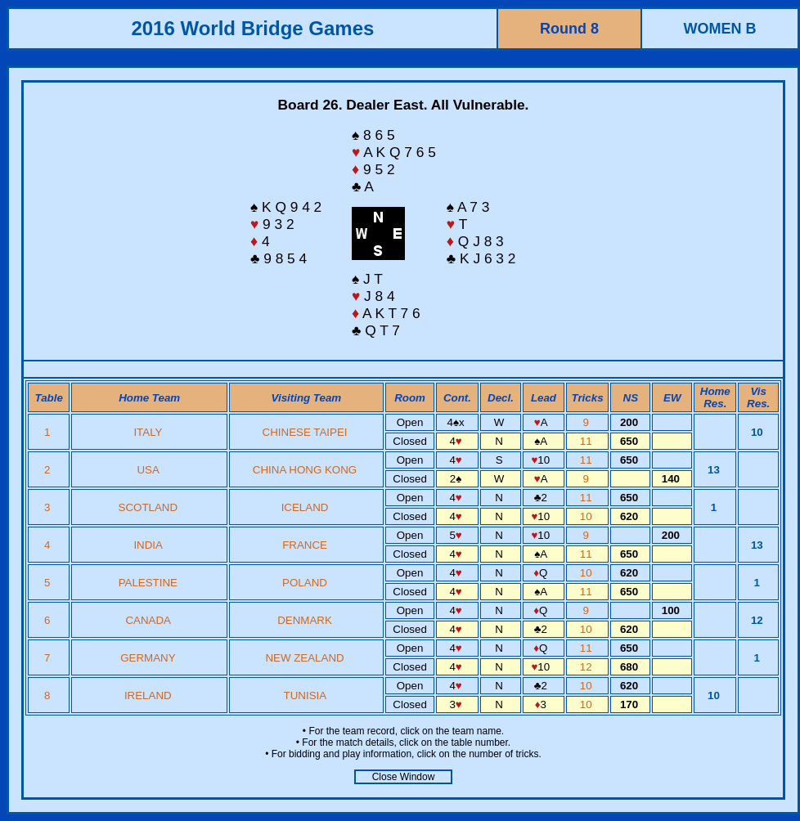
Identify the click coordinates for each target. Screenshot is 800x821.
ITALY (147, 432)
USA (148, 470)
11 (588, 441)
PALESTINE (148, 582)
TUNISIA (305, 695)
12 (588, 667)
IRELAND (148, 695)
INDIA (147, 545)
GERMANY (147, 658)
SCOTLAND (148, 507)
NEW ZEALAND (304, 658)
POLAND (304, 582)
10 (588, 516)
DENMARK (304, 620)
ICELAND (305, 507)
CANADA (147, 620)
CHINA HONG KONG (305, 470)
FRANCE (304, 545)
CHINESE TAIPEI (305, 432)
